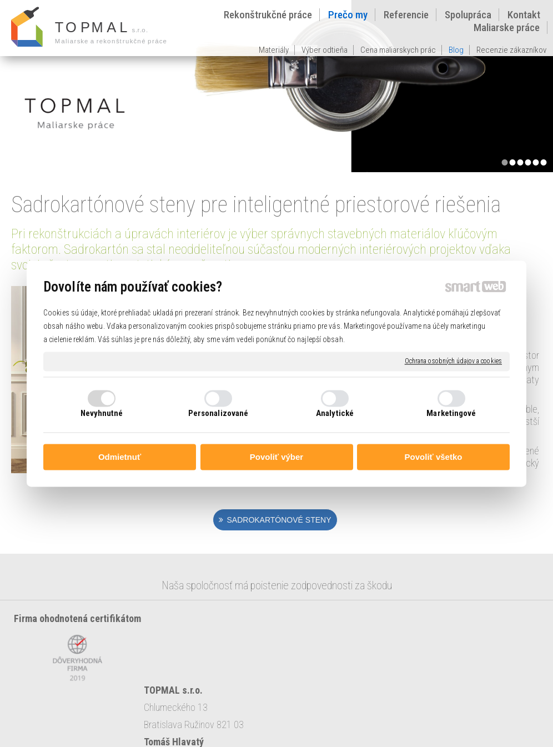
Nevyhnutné (102, 413)
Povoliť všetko (433, 457)
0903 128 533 (342, 635)
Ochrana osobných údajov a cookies (453, 361)
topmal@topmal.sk (327, 653)
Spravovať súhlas (276, 731)
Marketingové (451, 413)
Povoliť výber (276, 457)
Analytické (335, 413)
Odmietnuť (119, 457)
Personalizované (218, 413)
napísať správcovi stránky (359, 721)
